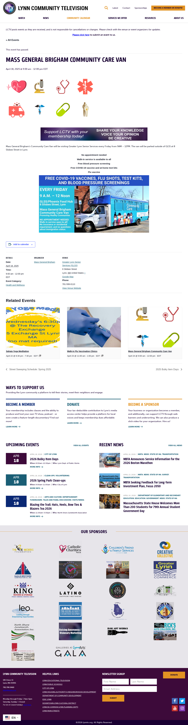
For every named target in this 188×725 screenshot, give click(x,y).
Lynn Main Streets (50, 711)
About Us (179, 18)
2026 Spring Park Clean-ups (48, 481)
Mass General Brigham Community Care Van (150, 351)
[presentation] (33, 327)
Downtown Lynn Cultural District (59, 703)
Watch (21, 18)
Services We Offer (117, 18)
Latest (115, 8)
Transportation (170, 454)
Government (152, 498)
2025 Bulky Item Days (167, 369)
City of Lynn (51, 454)
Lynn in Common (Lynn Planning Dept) (60, 707)
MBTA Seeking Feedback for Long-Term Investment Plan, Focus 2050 (147, 484)
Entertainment (70, 497)
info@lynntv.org (9, 690)
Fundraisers (36, 500)
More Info (36, 467)
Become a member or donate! (168, 8)
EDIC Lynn (46, 699)
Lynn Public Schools (52, 684)
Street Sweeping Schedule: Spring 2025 (30, 369)
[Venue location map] (105, 272)
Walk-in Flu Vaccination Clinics (82, 351)
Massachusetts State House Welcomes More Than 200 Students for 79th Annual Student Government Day (151, 507)
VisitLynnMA (78, 500)
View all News (175, 445)
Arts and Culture (53, 497)
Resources (150, 18)
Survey (165, 475)
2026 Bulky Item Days (44, 459)
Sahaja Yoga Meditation (17, 351)
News (46, 18)
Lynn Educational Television (56, 680)
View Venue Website (71, 288)
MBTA (140, 454)
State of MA (155, 454)
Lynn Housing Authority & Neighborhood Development (69, 692)
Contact (126, 8)
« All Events (12, 40)
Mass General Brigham (44, 262)
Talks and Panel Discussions (57, 500)
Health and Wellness (15, 285)
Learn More (13, 427)
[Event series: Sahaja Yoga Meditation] (40, 356)
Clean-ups (50, 476)
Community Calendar (78, 18)
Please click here (80, 35)
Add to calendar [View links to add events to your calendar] (21, 244)
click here (27, 705)
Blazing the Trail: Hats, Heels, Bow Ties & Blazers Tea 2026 (56, 507)
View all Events (81, 445)
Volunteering (62, 476)
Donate (174, 675)
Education (140, 498)
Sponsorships (141, 8)
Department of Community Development (61, 696)
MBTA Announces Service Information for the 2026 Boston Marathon (151, 461)
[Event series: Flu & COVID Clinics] (102, 356)
